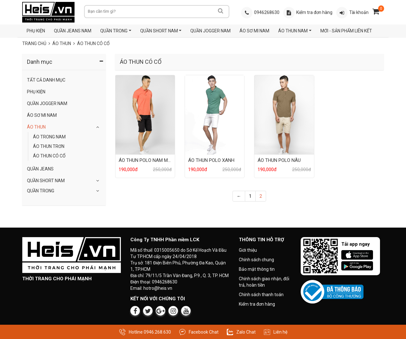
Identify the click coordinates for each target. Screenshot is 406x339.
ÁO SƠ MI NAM (254, 30)
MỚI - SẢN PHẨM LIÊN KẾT (346, 30)
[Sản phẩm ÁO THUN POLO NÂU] (284, 114)
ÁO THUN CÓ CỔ (49, 155)
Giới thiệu (248, 250)
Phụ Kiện (36, 91)
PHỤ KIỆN (36, 30)
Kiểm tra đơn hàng (257, 304)
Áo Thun (36, 127)
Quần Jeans (40, 168)
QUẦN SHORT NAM (159, 30)
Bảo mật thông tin (257, 269)
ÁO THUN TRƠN (48, 146)
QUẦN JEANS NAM (72, 30)
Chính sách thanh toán (261, 294)
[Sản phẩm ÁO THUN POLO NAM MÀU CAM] (145, 114)
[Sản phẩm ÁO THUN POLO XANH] (214, 114)
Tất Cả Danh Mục (46, 80)
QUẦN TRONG (114, 30)
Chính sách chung (256, 259)
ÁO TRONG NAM (49, 136)
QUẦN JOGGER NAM (210, 30)
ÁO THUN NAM (293, 30)
